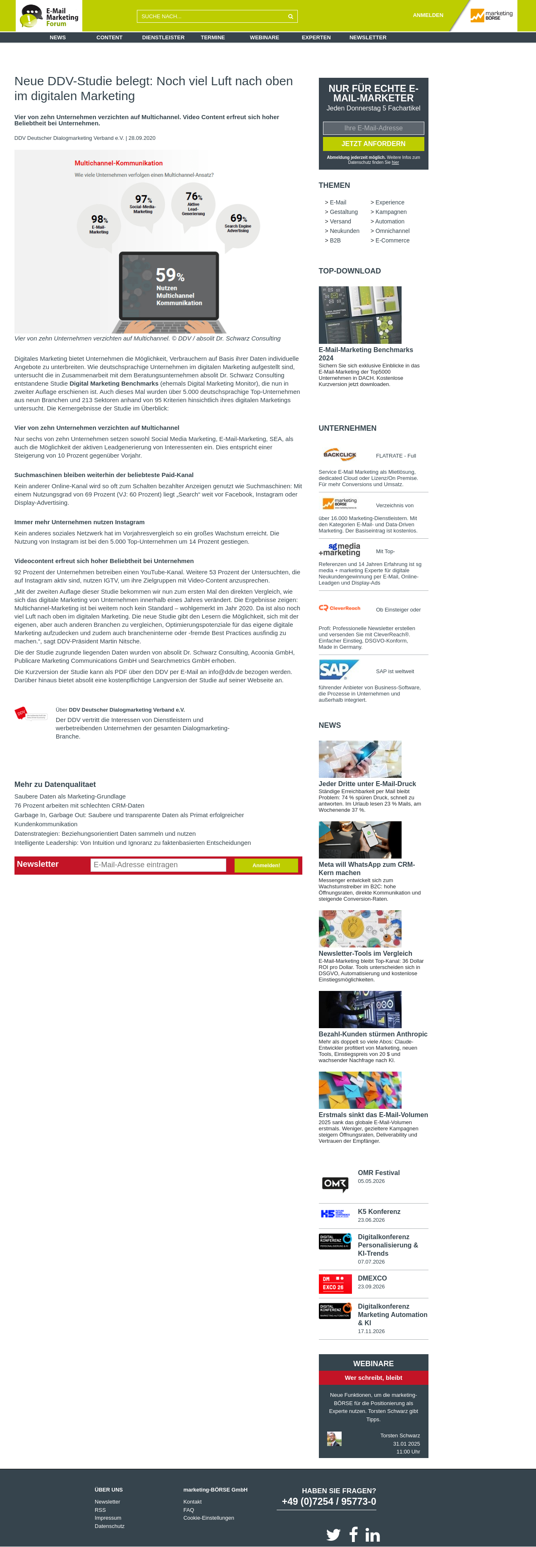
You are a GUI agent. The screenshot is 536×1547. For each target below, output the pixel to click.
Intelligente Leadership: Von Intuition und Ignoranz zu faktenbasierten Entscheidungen (132, 842)
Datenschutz (109, 1525)
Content (109, 37)
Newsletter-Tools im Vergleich (365, 953)
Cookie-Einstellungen (208, 1517)
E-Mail (338, 202)
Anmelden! (266, 865)
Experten (316, 37)
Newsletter (368, 37)
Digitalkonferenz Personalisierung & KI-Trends (388, 1245)
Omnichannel (393, 230)
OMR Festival (379, 1172)
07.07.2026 (371, 1261)
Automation (389, 221)
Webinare (264, 37)
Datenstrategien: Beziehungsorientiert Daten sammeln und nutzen (105, 833)
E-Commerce (392, 240)
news (330, 725)
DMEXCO (372, 1277)
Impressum (108, 1517)
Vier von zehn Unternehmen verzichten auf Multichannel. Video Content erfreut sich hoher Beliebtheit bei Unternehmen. (146, 120)
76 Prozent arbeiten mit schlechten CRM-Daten (79, 805)
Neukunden (345, 230)
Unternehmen (348, 428)
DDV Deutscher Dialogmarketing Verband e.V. (70, 138)
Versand (340, 221)
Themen (334, 185)
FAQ (188, 1509)
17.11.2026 (371, 1330)
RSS (100, 1509)
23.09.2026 (371, 1286)
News (58, 37)
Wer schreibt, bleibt (373, 1376)
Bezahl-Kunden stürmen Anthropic (373, 1033)
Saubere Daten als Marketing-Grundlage (70, 796)
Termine (213, 37)
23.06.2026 (371, 1219)
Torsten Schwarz (400, 1435)
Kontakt (192, 1501)
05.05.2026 (371, 1181)
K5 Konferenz (379, 1211)
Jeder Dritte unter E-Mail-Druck (367, 783)
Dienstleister (163, 37)
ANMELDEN (428, 15)
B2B (335, 240)
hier (395, 162)
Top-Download (350, 270)
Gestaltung (344, 211)
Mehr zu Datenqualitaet (55, 784)
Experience (390, 202)
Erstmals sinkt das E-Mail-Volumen (373, 1114)
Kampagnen (391, 211)
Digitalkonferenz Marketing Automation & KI (392, 1314)
